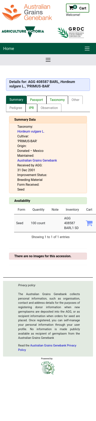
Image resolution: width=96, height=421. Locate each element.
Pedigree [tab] (15, 108)
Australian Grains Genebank (37, 160)
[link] (87, 49)
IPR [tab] (31, 108)
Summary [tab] (16, 100)
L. (30, 131)
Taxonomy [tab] (57, 100)
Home (8, 48)
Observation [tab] (49, 108)
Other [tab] (75, 100)
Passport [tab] (36, 100)
